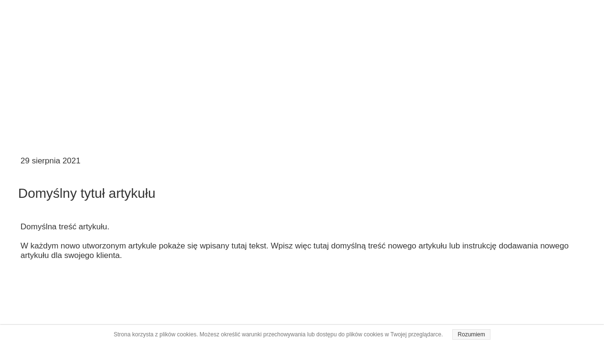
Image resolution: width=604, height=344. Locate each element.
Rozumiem (471, 334)
